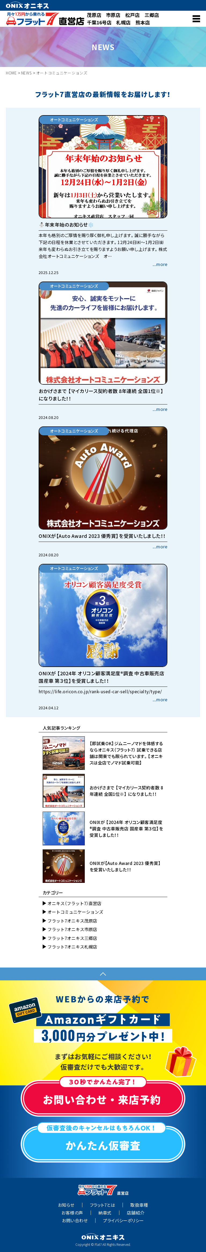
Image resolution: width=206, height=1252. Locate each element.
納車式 (105, 1212)
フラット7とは (102, 1205)
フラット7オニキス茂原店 (72, 921)
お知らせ (66, 1205)
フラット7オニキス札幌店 (72, 946)
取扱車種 (139, 1205)
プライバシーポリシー (123, 1220)
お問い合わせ (75, 1220)
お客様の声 (72, 1212)
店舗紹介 (136, 1212)
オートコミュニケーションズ (75, 912)
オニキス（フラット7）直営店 (74, 903)
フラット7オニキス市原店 (72, 929)
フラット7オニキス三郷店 (72, 938)
